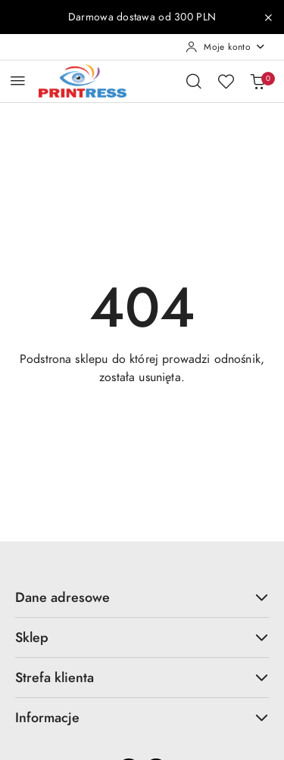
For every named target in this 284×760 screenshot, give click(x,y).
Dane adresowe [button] (142, 597)
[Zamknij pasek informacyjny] (268, 17)
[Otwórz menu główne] (18, 80)
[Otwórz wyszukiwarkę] (194, 81)
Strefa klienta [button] (142, 677)
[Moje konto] (226, 47)
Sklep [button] (142, 637)
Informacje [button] (142, 717)
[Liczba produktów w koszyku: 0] (257, 81)
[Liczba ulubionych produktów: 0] (225, 81)
